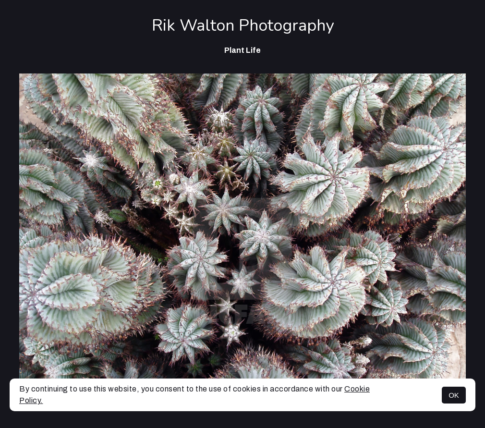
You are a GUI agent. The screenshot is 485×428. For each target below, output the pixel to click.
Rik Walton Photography (243, 25)
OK (454, 395)
